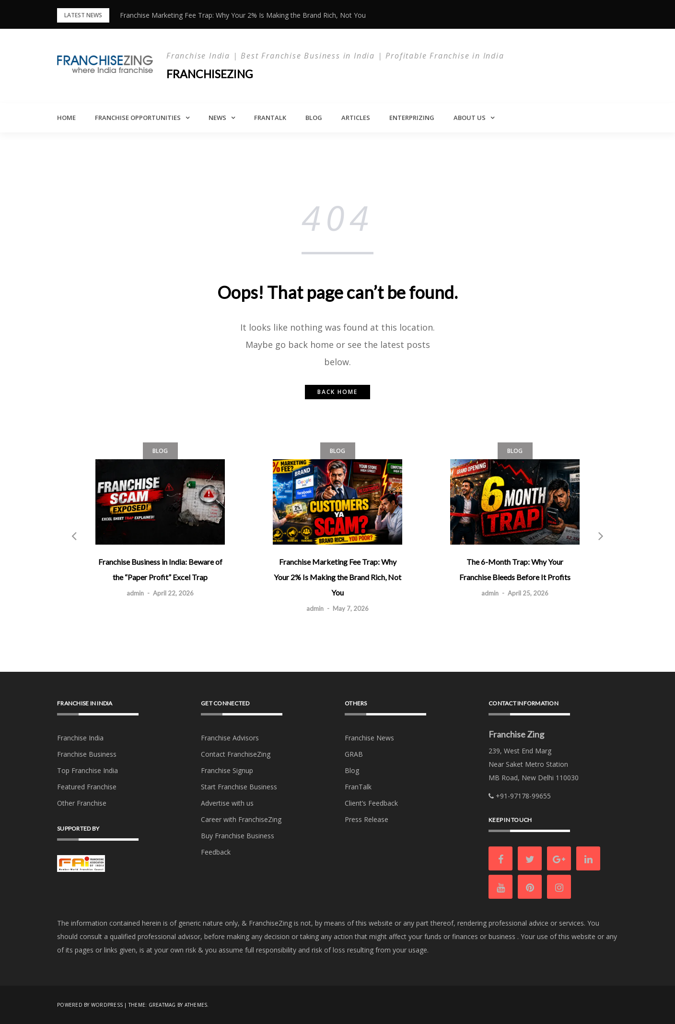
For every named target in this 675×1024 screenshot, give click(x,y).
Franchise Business (86, 754)
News (217, 117)
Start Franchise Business (239, 786)
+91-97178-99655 (520, 795)
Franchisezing (211, 74)
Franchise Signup (227, 770)
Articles (355, 117)
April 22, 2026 (173, 593)
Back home (337, 392)
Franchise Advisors (230, 737)
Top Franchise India (87, 770)
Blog (313, 117)
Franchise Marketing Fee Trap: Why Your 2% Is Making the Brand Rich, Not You (243, 15)
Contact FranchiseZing (235, 754)
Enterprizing (411, 117)
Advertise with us (227, 803)
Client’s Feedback (371, 803)
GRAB (354, 754)
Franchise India (80, 737)
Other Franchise (81, 803)
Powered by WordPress (90, 1004)
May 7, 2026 (351, 608)
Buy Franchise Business (237, 835)
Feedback (216, 852)
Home (66, 117)
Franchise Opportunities (138, 117)
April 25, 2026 (528, 593)
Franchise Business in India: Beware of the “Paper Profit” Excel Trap (160, 569)
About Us (470, 117)
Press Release (366, 819)
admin (135, 593)
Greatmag (162, 1004)
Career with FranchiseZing (241, 819)
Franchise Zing (516, 734)
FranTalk (270, 117)
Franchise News (369, 737)
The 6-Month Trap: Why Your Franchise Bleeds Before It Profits (514, 569)
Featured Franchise (86, 786)
